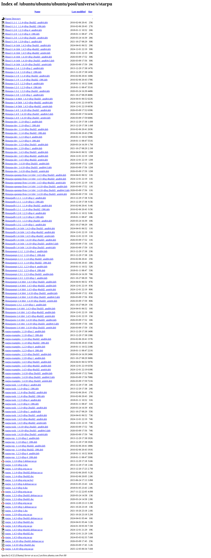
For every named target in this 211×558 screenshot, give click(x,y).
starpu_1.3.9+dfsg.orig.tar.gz (18, 514)
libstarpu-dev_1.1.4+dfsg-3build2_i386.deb (25, 133)
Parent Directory (13, 18)
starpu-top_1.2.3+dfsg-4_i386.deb (21, 457)
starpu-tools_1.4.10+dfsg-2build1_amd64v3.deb (27, 430)
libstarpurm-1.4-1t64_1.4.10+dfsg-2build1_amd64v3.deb (32, 324)
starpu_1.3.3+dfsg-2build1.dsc (19, 499)
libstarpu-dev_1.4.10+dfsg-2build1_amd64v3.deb (28, 167)
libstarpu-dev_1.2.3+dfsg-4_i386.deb (22, 141)
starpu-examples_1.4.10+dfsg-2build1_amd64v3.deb (30, 377)
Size (90, 11)
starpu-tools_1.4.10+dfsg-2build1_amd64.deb (26, 427)
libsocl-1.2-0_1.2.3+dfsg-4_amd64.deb (23, 30)
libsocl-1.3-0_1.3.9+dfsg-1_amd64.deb (23, 41)
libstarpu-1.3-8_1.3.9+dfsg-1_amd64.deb (24, 95)
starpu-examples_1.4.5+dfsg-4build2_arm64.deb (28, 369)
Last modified (79, 11)
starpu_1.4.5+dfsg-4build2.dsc (19, 533)
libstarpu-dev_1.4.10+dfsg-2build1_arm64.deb (27, 171)
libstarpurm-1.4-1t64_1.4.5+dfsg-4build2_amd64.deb (30, 312)
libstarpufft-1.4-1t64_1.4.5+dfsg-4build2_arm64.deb (30, 236)
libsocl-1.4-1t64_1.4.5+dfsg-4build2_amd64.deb (28, 49)
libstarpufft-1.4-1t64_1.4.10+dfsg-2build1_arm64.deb (30, 247)
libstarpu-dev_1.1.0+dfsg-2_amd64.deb (23, 121)
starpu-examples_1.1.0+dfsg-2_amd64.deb (25, 331)
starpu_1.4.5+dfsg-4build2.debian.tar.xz (24, 530)
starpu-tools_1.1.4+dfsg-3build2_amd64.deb (26, 392)
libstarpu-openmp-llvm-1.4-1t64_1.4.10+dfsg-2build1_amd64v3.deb (37, 190)
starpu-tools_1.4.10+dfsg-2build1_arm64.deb (26, 434)
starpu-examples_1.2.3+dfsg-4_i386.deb (24, 350)
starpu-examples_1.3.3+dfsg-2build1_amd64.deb (28, 354)
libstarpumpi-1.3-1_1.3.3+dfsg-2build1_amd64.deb (29, 274)
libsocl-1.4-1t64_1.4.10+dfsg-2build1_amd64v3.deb (29, 60)
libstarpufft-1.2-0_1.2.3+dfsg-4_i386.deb (24, 217)
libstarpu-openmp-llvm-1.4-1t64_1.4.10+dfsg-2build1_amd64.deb (36, 186)
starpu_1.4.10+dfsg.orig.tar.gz (19, 549)
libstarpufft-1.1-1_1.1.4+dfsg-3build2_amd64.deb (28, 205)
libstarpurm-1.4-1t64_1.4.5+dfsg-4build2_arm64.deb (30, 316)
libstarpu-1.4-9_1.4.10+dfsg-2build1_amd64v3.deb (29, 114)
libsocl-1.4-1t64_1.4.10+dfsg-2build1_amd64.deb (28, 57)
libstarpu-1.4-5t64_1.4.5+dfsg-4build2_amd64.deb (29, 102)
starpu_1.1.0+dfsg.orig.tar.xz (18, 468)
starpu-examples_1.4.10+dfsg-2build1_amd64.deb (28, 373)
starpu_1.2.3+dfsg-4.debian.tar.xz (21, 484)
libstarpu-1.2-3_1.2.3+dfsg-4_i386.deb (23, 87)
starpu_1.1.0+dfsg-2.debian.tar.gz (21, 461)
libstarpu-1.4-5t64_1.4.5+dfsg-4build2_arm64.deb (28, 106)
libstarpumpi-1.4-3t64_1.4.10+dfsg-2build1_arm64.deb (31, 301)
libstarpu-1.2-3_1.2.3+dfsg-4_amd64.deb (24, 83)
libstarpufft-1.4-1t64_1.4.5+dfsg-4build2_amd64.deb (30, 232)
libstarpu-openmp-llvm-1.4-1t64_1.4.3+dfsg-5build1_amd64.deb (35, 175)
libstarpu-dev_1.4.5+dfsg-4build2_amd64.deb (26, 156)
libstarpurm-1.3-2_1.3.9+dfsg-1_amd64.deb (25, 304)
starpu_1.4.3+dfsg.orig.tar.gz (18, 526)
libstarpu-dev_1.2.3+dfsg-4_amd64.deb (23, 137)
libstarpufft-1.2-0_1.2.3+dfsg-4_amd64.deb (25, 213)
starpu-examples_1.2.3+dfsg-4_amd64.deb (25, 346)
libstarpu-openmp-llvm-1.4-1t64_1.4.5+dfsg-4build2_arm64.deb (35, 182)
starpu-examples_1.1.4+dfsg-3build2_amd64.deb (28, 339)
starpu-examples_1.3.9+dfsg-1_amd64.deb (25, 358)
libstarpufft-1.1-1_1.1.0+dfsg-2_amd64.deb (25, 198)
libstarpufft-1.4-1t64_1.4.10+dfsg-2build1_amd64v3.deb (31, 243)
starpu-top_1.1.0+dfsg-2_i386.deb (21, 442)
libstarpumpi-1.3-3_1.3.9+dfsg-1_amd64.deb (26, 278)
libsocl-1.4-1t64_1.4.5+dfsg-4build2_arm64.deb (27, 53)
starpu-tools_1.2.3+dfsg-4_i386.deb (22, 404)
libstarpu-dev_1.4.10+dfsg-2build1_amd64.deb (27, 163)
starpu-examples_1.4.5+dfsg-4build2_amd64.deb (28, 366)
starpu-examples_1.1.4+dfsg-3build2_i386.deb (27, 343)
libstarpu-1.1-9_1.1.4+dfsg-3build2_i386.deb (26, 79)
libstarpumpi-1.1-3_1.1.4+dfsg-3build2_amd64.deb (29, 259)
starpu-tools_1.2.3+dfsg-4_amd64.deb (23, 400)
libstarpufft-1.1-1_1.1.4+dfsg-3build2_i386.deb (27, 209)
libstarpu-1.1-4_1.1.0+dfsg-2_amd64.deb (24, 68)
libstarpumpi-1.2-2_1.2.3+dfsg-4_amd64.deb (26, 266)
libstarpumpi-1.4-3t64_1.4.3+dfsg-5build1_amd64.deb (30, 282)
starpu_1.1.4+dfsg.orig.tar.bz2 (19, 480)
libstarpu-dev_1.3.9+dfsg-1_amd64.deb (23, 148)
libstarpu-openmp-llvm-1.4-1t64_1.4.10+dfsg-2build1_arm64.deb (36, 194)
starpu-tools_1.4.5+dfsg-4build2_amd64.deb (26, 419)
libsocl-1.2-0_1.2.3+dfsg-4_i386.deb (22, 34)
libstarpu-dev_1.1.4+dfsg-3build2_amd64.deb (26, 129)
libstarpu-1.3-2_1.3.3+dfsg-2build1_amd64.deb (27, 91)
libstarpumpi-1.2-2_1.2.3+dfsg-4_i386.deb (25, 270)
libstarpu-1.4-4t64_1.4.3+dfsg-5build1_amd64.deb (29, 99)
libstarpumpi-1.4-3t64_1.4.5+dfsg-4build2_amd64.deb (30, 285)
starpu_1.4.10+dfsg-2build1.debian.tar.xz (24, 541)
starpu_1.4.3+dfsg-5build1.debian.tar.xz (24, 518)
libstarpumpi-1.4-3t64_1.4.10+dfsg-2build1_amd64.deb (31, 293)
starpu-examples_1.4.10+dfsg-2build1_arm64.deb (28, 381)
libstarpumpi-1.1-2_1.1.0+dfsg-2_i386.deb (25, 255)
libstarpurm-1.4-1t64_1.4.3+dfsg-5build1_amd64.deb (30, 308)
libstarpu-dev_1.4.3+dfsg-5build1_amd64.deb (26, 152)
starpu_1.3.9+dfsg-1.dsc (16, 510)
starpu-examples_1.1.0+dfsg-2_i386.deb (24, 335)
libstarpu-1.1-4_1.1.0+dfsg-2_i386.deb (23, 72)
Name (37, 11)
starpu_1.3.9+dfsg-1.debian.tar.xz (21, 507)
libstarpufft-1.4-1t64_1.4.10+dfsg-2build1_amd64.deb (30, 240)
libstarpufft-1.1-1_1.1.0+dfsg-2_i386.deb (24, 202)
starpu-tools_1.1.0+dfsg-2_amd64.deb (23, 385)
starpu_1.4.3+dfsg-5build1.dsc (19, 522)
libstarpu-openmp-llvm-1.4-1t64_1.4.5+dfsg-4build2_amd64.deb (35, 179)
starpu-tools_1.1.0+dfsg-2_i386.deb (22, 388)
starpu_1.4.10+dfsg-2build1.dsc (20, 545)
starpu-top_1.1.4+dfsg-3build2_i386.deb (24, 449)
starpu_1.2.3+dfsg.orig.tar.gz (18, 491)
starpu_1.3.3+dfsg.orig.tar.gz (18, 503)
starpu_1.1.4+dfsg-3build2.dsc (19, 476)
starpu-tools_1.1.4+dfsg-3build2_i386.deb (25, 396)
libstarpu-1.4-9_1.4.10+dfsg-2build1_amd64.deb (28, 110)
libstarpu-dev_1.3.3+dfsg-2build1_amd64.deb (26, 144)
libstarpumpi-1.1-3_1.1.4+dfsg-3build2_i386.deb (28, 263)
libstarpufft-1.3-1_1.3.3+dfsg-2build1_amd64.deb (28, 221)
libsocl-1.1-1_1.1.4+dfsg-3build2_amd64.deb (26, 22)
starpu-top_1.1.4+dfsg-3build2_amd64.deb (25, 446)
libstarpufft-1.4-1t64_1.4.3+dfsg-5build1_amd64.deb (30, 228)
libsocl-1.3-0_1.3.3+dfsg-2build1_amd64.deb (26, 38)
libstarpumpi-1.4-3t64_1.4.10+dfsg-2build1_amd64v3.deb (32, 297)
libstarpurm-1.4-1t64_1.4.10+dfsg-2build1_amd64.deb (30, 320)
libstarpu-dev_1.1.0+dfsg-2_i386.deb (22, 125)
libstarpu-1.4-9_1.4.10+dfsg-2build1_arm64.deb (27, 118)
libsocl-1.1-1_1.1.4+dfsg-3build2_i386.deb (25, 26)
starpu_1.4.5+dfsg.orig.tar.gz (18, 537)
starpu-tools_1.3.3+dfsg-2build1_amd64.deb (26, 407)
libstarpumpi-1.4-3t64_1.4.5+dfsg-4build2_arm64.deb (30, 289)
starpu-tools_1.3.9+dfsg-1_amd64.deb (23, 411)
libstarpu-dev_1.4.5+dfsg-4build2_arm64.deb (26, 160)
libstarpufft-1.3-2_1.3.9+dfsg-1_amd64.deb (25, 224)
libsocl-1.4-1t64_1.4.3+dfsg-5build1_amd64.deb (28, 45)
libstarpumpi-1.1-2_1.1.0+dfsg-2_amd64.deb (26, 251)
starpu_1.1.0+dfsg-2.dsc (16, 465)
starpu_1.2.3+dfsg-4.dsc (16, 488)
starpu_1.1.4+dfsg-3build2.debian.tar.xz (24, 472)
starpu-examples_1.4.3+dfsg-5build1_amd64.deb (28, 362)
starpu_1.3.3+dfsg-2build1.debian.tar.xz (24, 495)
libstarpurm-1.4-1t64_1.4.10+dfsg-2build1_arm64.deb (30, 327)
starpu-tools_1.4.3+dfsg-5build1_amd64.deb (26, 415)
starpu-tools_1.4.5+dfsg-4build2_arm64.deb (25, 423)
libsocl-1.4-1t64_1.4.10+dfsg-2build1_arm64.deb (28, 64)
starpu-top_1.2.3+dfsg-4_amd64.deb (22, 453)
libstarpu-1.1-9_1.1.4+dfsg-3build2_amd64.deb (27, 76)
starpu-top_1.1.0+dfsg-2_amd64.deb (22, 438)
